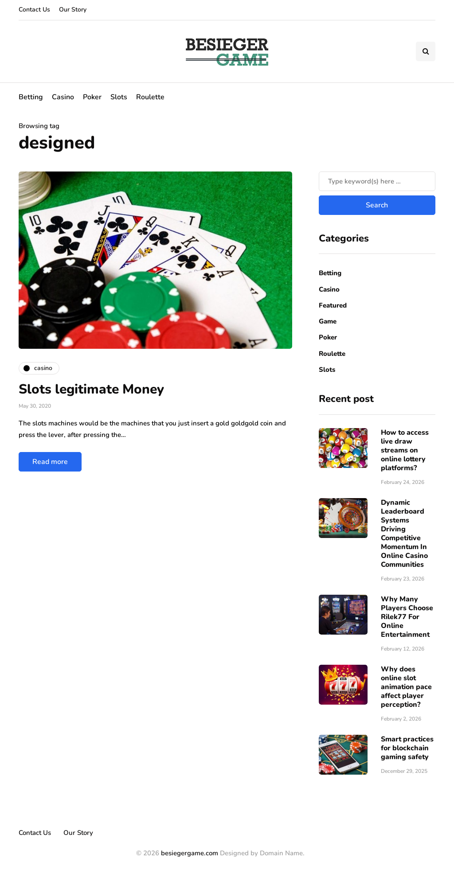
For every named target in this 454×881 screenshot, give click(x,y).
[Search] (377, 181)
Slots (118, 97)
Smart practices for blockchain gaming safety (407, 748)
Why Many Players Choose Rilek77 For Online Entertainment (407, 616)
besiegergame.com (188, 853)
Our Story (72, 9)
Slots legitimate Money (91, 389)
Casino (63, 97)
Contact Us (34, 9)
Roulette (150, 97)
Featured (333, 305)
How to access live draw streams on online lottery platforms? (405, 450)
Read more (50, 462)
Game (328, 321)
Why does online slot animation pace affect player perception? (406, 686)
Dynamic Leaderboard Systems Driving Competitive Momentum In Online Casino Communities (404, 533)
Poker (92, 97)
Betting (31, 97)
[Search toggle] (425, 51)
